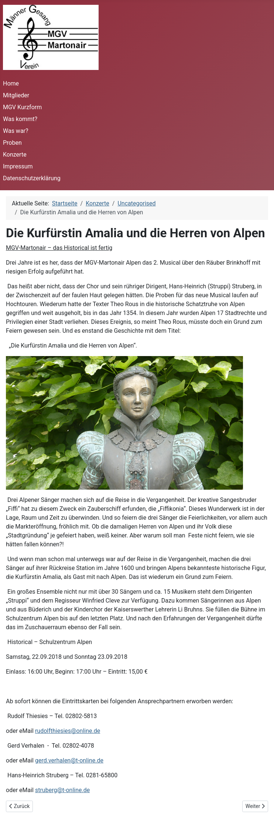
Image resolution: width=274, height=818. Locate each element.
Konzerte (15, 154)
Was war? (15, 130)
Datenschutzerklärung (32, 178)
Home (11, 83)
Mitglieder (16, 95)
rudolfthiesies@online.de (67, 730)
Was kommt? (20, 119)
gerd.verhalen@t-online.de (69, 760)
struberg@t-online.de (62, 790)
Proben (12, 142)
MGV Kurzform (22, 107)
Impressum (18, 166)
